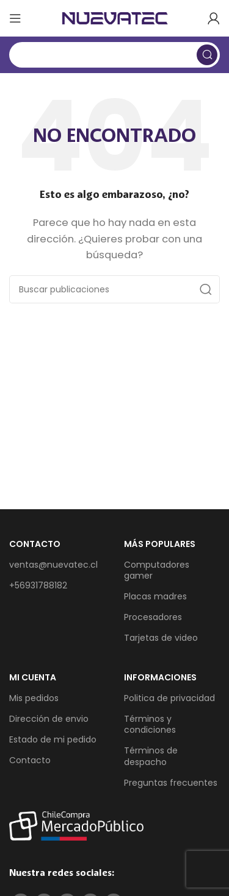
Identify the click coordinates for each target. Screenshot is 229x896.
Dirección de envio (49, 719)
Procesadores (153, 617)
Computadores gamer (156, 570)
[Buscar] (114, 55)
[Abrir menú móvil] (15, 18)
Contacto (30, 760)
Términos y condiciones (150, 724)
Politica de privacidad (169, 698)
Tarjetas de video (161, 638)
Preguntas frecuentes (170, 783)
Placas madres (155, 596)
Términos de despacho (151, 755)
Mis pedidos (34, 698)
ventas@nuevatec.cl (53, 565)
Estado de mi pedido (52, 739)
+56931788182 (38, 585)
